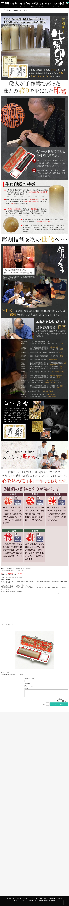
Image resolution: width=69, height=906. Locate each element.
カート (24, 901)
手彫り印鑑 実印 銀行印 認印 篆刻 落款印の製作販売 (42, 901)
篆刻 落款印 (43, 898)
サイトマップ (17, 901)
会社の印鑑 (34, 898)
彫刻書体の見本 (6, 570)
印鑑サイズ (20, 570)
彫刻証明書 (8, 577)
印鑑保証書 (15, 577)
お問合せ (60, 898)
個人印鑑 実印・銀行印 (23, 898)
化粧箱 (20, 577)
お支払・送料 (52, 898)
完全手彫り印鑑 (10, 898)
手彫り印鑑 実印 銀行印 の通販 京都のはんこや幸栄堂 (34, 3)
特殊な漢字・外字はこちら (21, 568)
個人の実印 (8, 624)
